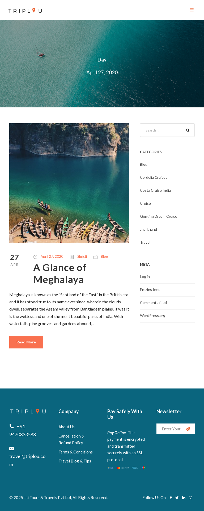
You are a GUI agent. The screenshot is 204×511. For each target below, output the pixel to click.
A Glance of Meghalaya (60, 273)
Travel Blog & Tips (74, 460)
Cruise (145, 203)
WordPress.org (152, 315)
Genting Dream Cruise (158, 216)
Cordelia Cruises (153, 177)
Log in (145, 276)
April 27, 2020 (52, 256)
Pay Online (116, 432)
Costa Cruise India (155, 190)
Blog (104, 256)
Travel (145, 242)
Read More (26, 342)
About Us (66, 426)
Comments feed (153, 302)
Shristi (82, 256)
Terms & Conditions (75, 451)
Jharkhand (148, 229)
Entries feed (150, 289)
